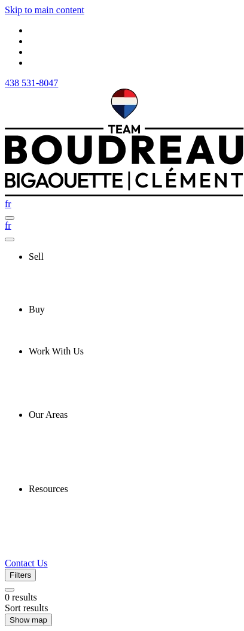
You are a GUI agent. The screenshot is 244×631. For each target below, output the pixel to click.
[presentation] (134, 256)
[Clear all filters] (9, 589)
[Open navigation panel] (9, 218)
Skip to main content (44, 10)
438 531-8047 (31, 83)
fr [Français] (8, 204)
